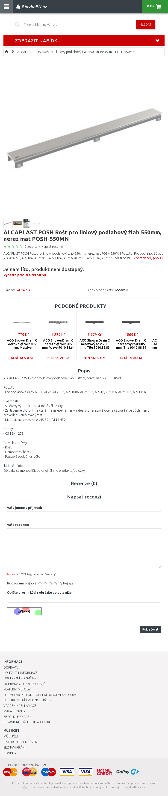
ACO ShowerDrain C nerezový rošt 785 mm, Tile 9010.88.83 (95, 344)
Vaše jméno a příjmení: (24, 508)
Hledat (145, 24)
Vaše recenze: (18, 525)
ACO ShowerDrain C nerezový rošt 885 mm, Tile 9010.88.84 (131, 344)
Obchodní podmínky (19, 678)
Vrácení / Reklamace (20, 706)
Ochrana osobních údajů (24, 684)
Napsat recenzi (52, 246)
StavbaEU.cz (38, 765)
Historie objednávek (20, 742)
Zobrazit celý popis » (148, 258)
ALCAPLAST (25, 290)
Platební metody (16, 689)
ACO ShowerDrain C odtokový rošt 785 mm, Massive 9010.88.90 (22, 346)
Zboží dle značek (17, 717)
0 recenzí (31, 246)
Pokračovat (150, 629)
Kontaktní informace (20, 673)
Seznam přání (14, 747)
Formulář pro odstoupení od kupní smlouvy (40, 695)
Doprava (10, 667)
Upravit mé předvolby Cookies (28, 722)
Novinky (9, 753)
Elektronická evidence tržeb (27, 700)
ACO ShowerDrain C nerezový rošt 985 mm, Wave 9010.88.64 (58, 344)
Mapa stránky (14, 711)
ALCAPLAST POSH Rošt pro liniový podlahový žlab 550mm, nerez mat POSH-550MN (76, 52)
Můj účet (10, 736)
